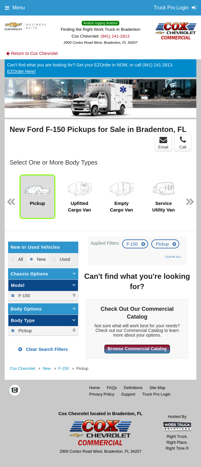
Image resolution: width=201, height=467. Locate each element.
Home (94, 387)
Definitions (133, 387)
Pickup (163, 244)
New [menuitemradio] (41, 259)
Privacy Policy (101, 394)
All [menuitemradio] (20, 259)
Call (182, 143)
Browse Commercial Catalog (137, 348)
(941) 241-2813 (115, 36)
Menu (15, 7)
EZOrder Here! (21, 71)
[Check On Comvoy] (14, 390)
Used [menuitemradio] (64, 259)
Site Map (157, 387)
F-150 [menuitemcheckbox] (23, 295)
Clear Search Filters (43, 349)
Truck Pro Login (156, 394)
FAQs (112, 387)
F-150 (132, 244)
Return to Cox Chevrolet (32, 53)
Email (163, 143)
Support (128, 394)
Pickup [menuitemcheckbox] (24, 330)
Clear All (173, 256)
